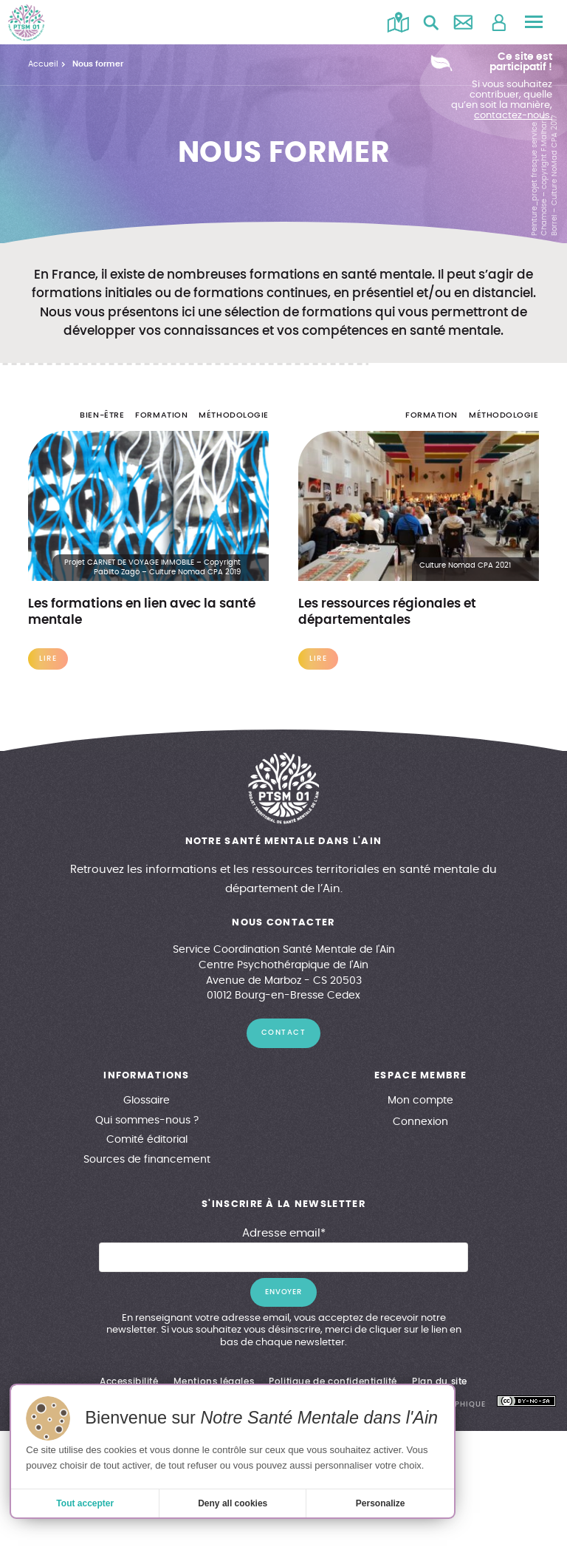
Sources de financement (146, 1160)
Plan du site (439, 1381)
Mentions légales (214, 1381)
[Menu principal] (534, 22)
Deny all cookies (232, 1503)
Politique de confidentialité (333, 1381)
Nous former (97, 64)
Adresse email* (284, 1233)
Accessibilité (129, 1381)
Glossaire (146, 1100)
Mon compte (420, 1100)
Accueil (43, 64)
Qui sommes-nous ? (147, 1120)
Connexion (420, 1122)
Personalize (380, 1503)
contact (283, 1032)
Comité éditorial (147, 1140)
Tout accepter (85, 1503)
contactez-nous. (513, 115)
